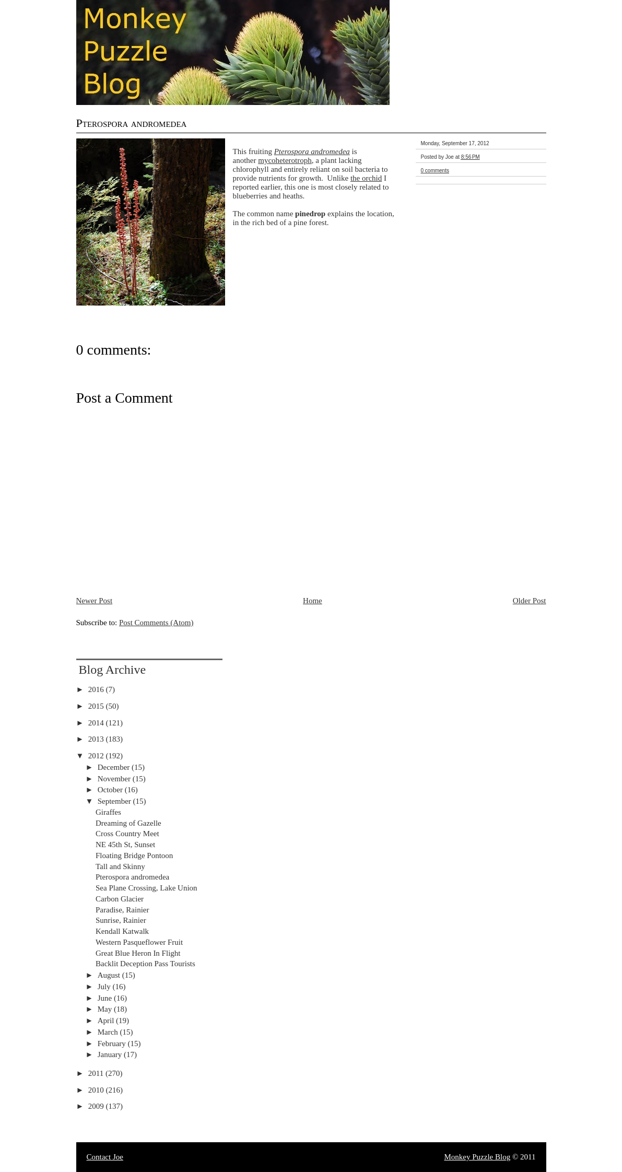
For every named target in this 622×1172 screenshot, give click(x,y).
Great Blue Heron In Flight (138, 953)
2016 (97, 689)
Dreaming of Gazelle (128, 823)
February (113, 1043)
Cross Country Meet (127, 833)
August (110, 975)
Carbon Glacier (120, 899)
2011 (96, 1073)
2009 (97, 1106)
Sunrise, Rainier (121, 920)
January (111, 1054)
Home (312, 600)
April (107, 1020)
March (109, 1032)
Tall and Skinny (120, 866)
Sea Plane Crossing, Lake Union (146, 888)
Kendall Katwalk (122, 931)
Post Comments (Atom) (156, 622)
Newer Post (94, 600)
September (115, 801)
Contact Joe (105, 1157)
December (115, 767)
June (106, 998)
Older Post (529, 600)
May (106, 1009)
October (111, 790)
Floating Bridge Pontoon (134, 855)
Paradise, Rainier (122, 910)
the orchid (366, 178)
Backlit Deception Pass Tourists (145, 963)
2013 (97, 739)
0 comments (435, 170)
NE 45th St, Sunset (125, 844)
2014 (97, 723)
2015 (97, 706)
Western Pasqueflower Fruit (139, 942)
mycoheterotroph (284, 160)
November (115, 779)
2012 (97, 756)
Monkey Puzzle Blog (477, 1157)
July (105, 986)
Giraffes (108, 812)
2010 (97, 1090)
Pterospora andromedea (131, 123)
